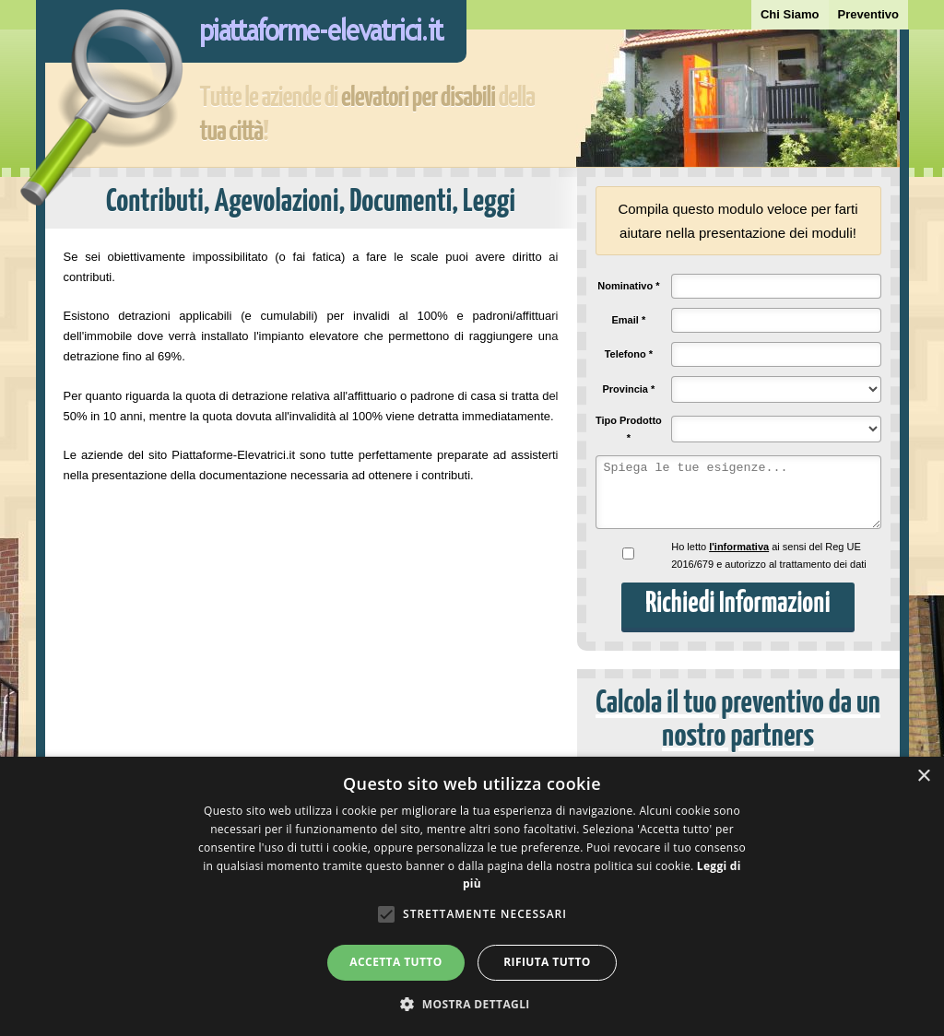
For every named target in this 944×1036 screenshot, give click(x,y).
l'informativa (739, 546)
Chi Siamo (790, 14)
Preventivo (868, 14)
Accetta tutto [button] (395, 962)
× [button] (923, 776)
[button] (472, 1004)
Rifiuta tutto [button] (547, 962)
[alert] (472, 896)
